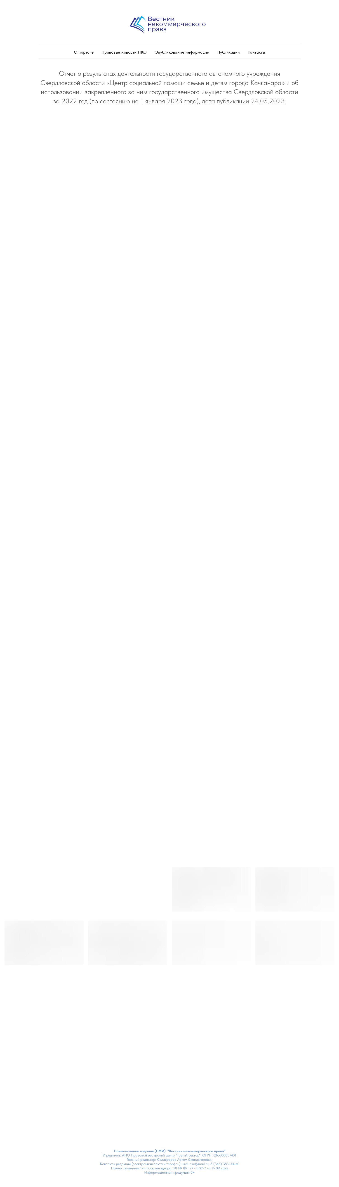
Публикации (228, 52)
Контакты (256, 52)
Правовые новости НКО (124, 52)
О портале (84, 52)
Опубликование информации (182, 52)
